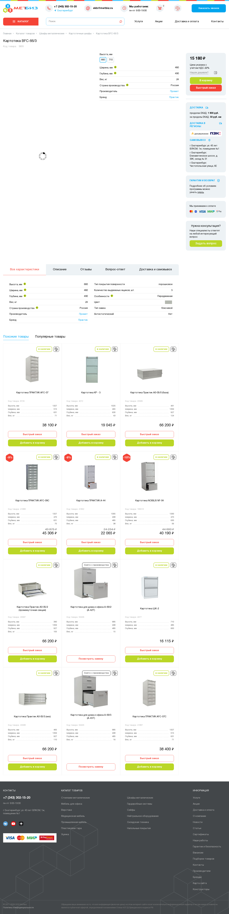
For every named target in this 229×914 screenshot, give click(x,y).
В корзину (205, 81)
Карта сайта (200, 883)
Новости (197, 822)
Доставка (196, 108)
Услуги (139, 21)
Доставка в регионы (197, 125)
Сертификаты (201, 834)
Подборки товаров (203, 859)
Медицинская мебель (73, 816)
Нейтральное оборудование (143, 816)
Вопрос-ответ (115, 269)
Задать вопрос (205, 243)
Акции (158, 21)
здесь (200, 192)
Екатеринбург (65, 11)
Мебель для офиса (71, 804)
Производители (201, 871)
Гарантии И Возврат (202, 181)
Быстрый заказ (32, 434)
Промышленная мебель (74, 822)
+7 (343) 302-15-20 (16, 797)
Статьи (197, 828)
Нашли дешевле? (199, 73)
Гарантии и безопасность (207, 847)
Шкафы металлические (140, 798)
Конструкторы (201, 889)
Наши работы (200, 841)
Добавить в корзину (32, 443)
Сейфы (131, 810)
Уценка (65, 834)
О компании (199, 816)
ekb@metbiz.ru (103, 8)
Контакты (217, 21)
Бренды (197, 877)
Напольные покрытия (139, 828)
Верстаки (66, 810)
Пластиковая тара (71, 828)
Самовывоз (198, 140)
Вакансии (198, 853)
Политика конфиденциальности (18, 908)
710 (111, 60)
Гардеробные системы (139, 804)
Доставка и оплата (187, 21)
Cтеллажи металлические (75, 798)
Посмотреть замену (91, 659)
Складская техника (138, 822)
